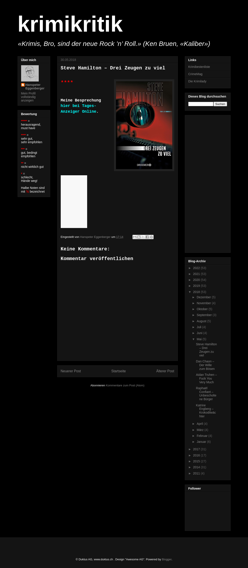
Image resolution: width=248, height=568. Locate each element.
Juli (199, 327)
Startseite (118, 371)
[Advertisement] (206, 183)
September (205, 315)
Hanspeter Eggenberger (35, 86)
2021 (197, 274)
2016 (197, 455)
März (200, 430)
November (204, 303)
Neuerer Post (71, 371)
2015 (197, 461)
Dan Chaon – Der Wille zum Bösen (205, 365)
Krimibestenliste (199, 67)
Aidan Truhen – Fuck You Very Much (206, 378)
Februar (202, 436)
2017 (197, 449)
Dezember (204, 297)
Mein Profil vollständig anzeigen (28, 97)
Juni (200, 333)
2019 (197, 286)
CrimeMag (195, 74)
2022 (197, 268)
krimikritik (70, 24)
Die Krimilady (197, 81)
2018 (197, 292)
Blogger (166, 559)
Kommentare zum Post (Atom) (125, 385)
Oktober (203, 309)
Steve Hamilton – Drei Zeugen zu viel (206, 349)
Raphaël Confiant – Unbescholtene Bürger (206, 393)
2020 (197, 280)
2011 (197, 473)
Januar (202, 441)
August (202, 321)
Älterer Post (165, 371)
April (200, 423)
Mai (199, 339)
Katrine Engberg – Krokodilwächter (206, 410)
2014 (197, 467)
